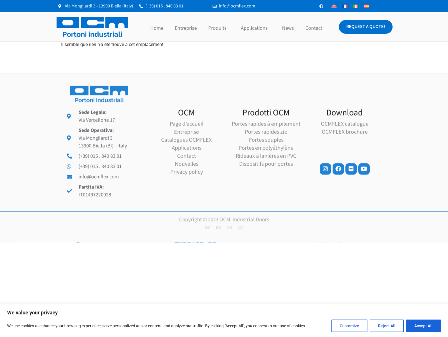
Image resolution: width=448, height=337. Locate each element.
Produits (218, 28)
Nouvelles (186, 198)
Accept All (423, 326)
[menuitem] (334, 6)
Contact (313, 28)
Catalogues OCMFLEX (186, 174)
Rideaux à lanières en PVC (266, 190)
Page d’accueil (186, 158)
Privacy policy (186, 206)
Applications (256, 28)
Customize (349, 326)
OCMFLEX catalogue (345, 158)
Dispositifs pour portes (266, 198)
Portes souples (266, 174)
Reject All (386, 326)
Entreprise (186, 28)
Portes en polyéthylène (266, 182)
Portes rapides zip (266, 166)
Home (156, 28)
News (288, 28)
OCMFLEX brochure (345, 166)
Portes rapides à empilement (266, 158)
